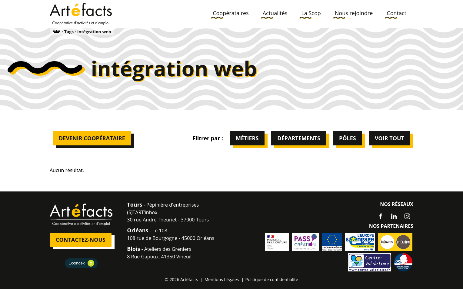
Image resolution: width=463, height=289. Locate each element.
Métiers (247, 138)
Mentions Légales (222, 279)
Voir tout (389, 138)
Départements (298, 138)
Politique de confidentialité (271, 279)
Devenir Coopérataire (92, 138)
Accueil (57, 31)
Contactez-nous (80, 239)
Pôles (347, 138)
